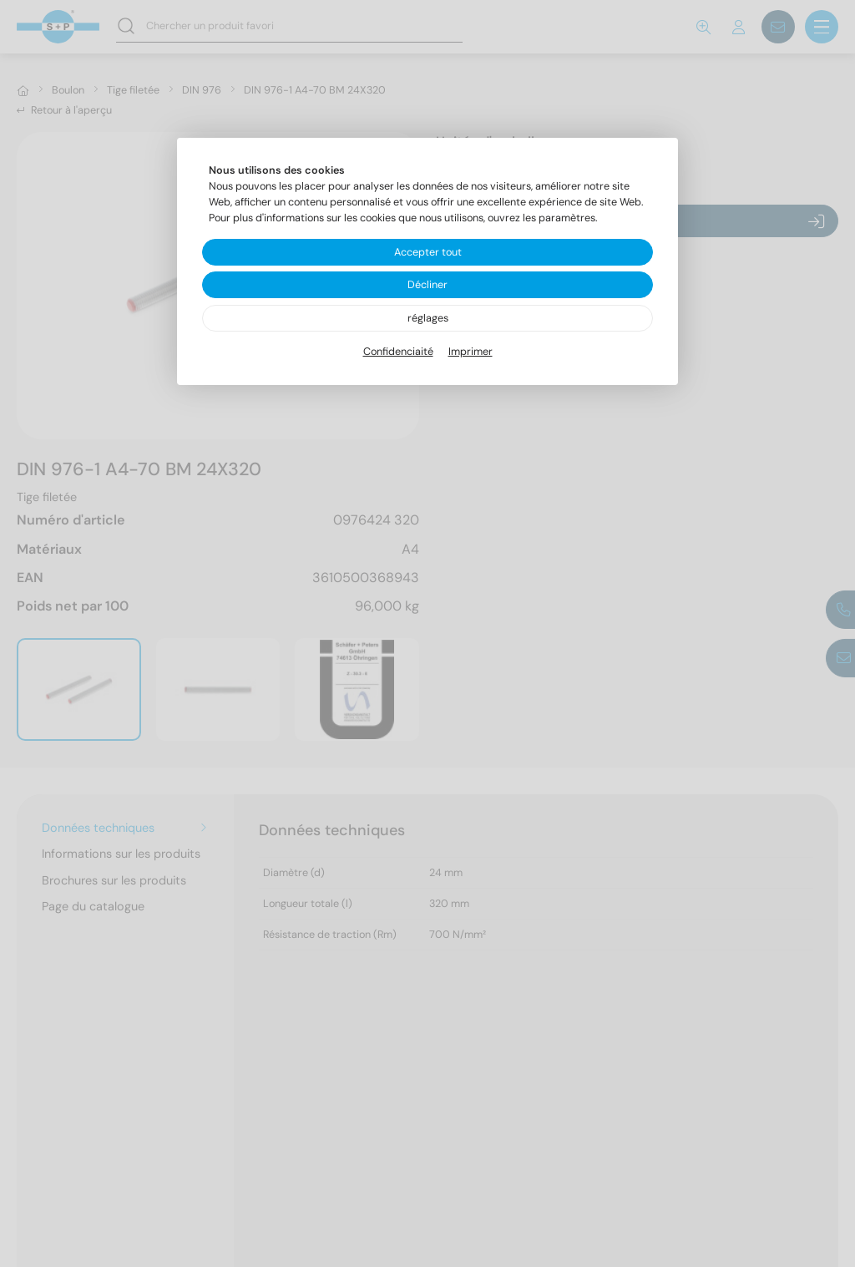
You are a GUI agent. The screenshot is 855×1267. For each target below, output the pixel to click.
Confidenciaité (398, 351)
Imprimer (470, 351)
